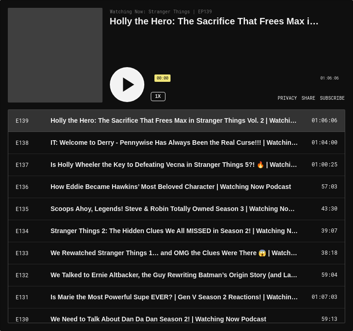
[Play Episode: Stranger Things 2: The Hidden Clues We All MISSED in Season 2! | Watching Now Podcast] (176, 231)
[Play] (127, 84)
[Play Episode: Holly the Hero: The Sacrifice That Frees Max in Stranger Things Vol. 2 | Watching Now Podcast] (176, 121)
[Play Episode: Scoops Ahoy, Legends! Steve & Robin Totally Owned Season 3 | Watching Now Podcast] (176, 209)
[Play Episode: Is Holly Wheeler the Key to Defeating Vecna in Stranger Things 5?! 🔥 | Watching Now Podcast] (176, 165)
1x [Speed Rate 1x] (157, 96)
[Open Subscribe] (332, 98)
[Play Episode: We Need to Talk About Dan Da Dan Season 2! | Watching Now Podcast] (176, 319)
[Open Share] (308, 98)
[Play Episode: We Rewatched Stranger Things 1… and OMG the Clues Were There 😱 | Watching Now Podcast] (176, 253)
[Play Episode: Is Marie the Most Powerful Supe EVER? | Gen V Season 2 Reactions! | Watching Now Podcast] (176, 297)
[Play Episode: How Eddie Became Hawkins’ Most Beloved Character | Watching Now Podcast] (176, 187)
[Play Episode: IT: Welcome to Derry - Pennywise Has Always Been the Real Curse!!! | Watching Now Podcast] (176, 143)
